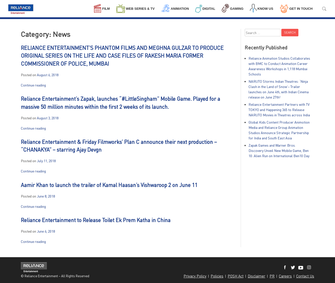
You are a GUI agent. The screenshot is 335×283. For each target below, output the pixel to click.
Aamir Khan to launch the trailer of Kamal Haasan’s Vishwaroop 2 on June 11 (109, 185)
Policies (217, 276)
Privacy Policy (195, 276)
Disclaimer (256, 276)
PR (272, 276)
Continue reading (33, 85)
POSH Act (235, 276)
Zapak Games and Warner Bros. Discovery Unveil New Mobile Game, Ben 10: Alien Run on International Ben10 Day (278, 150)
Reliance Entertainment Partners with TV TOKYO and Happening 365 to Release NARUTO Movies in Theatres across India (279, 109)
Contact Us (305, 276)
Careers (285, 276)
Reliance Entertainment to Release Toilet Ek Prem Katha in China (96, 220)
